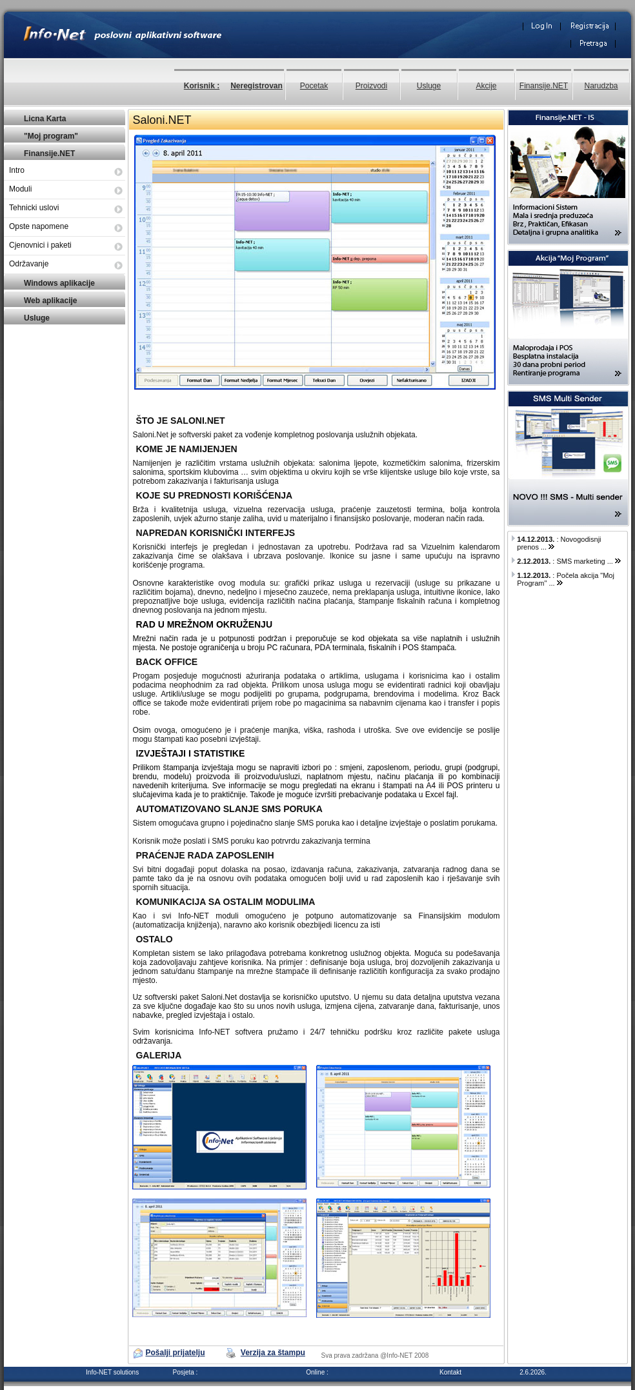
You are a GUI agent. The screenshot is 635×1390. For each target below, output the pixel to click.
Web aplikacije (50, 300)
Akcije (486, 85)
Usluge (429, 85)
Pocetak (314, 85)
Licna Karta (45, 118)
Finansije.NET (543, 85)
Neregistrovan (256, 85)
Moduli (20, 189)
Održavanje (28, 263)
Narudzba (601, 85)
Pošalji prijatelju (175, 1352)
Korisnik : (201, 85)
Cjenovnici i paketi (40, 245)
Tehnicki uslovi (34, 207)
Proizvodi (371, 85)
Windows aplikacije (59, 283)
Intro (17, 170)
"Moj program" (51, 136)
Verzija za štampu (273, 1352)
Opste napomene (38, 226)
